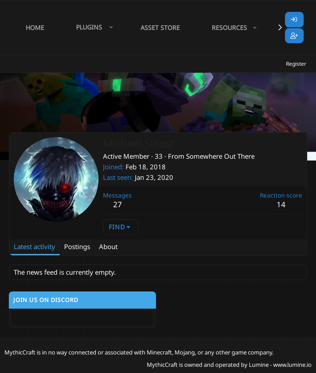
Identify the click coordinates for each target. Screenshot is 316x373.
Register (296, 63)
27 (117, 204)
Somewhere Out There (220, 156)
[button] (92, 27)
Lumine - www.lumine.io (280, 365)
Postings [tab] (77, 246)
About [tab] (108, 246)
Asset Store (160, 27)
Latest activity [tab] (34, 246)
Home (35, 27)
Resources (229, 27)
